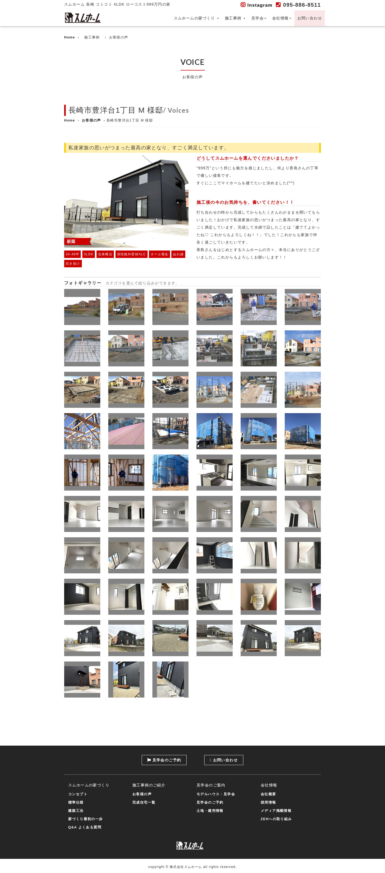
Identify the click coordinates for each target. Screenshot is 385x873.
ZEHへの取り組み (276, 819)
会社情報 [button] (281, 18)
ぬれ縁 (178, 254)
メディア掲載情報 (276, 811)
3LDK (89, 254)
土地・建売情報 (210, 811)
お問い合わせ (309, 18)
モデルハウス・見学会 (216, 794)
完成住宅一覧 (143, 802)
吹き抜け (73, 263)
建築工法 (76, 811)
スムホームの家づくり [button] (196, 18)
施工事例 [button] (235, 18)
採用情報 (268, 802)
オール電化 (159, 254)
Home (69, 37)
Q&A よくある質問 (84, 827)
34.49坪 (72, 254)
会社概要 (268, 794)
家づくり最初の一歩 (85, 819)
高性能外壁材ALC (131, 254)
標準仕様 (76, 802)
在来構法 (105, 254)
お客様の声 (91, 120)
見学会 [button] (258, 18)
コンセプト (77, 794)
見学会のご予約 (164, 760)
